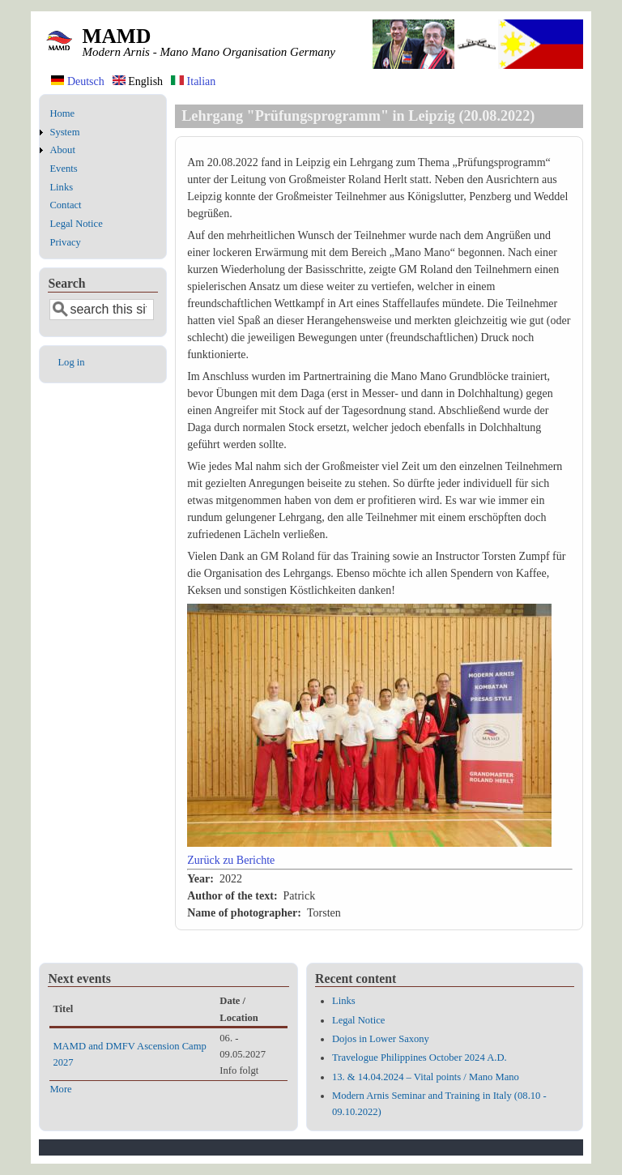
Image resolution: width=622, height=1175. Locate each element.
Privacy (64, 242)
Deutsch (77, 81)
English (138, 81)
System (64, 132)
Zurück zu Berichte (231, 860)
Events (63, 168)
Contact (65, 205)
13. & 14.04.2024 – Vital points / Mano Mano (425, 1077)
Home (62, 113)
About (62, 150)
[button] (369, 843)
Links (61, 187)
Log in (71, 362)
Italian (193, 81)
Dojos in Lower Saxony (380, 1039)
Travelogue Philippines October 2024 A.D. (419, 1057)
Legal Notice (75, 223)
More (60, 1089)
